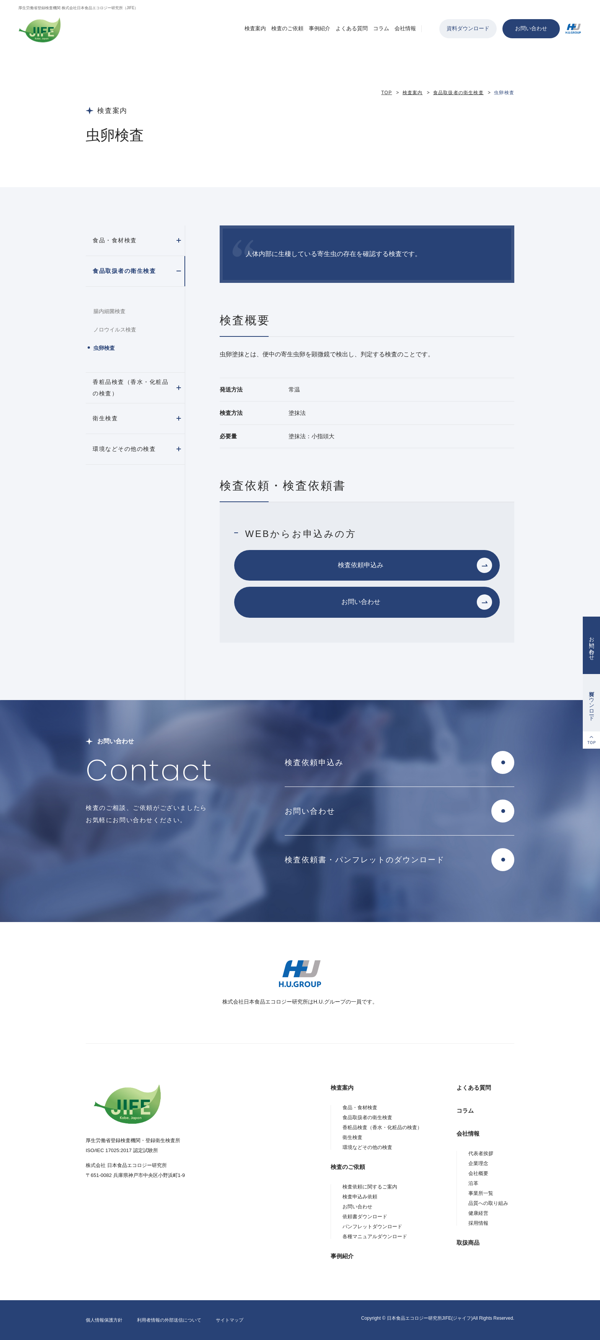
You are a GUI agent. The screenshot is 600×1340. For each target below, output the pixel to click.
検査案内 (255, 28)
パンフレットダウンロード (372, 1226)
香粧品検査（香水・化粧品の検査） (130, 388)
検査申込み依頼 (359, 1196)
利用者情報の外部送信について (169, 1320)
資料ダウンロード (468, 28)
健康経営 (478, 1213)
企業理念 (478, 1163)
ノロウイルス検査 (114, 329)
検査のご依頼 (287, 28)
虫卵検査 (104, 348)
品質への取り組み (488, 1203)
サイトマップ (229, 1320)
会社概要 (478, 1173)
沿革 (473, 1183)
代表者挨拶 (480, 1153)
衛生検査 (105, 418)
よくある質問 (352, 28)
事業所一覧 (480, 1193)
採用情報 (478, 1223)
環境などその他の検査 (124, 449)
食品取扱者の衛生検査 (458, 92)
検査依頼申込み (360, 565)
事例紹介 (319, 28)
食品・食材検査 (115, 240)
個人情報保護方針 (104, 1320)
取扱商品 (468, 1242)
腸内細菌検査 (109, 311)
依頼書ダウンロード (364, 1216)
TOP (386, 92)
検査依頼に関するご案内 (369, 1186)
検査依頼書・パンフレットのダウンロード (365, 859)
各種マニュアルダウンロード (374, 1236)
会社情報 (405, 28)
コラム (381, 28)
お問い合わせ (531, 28)
